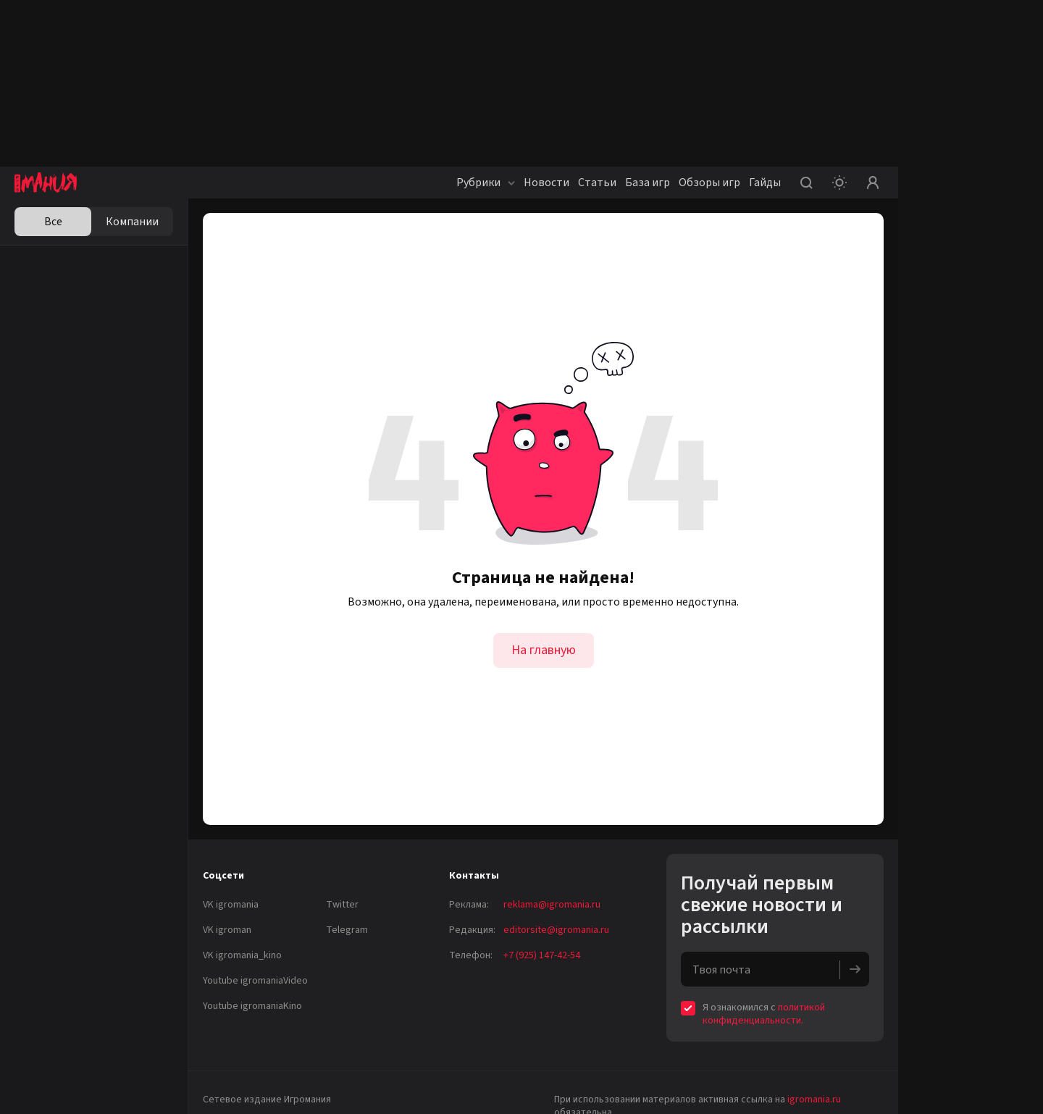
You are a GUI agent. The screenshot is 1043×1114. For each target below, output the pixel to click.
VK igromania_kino (242, 955)
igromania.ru (814, 1099)
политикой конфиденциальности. (764, 1014)
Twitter (342, 904)
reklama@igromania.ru (551, 904)
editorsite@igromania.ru (556, 930)
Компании (132, 222)
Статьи (597, 182)
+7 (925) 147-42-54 (541, 955)
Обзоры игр (709, 182)
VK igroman (227, 930)
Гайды (765, 182)
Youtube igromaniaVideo (255, 980)
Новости (546, 182)
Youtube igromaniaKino (252, 1006)
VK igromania (231, 904)
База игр (647, 182)
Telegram (347, 930)
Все (53, 222)
